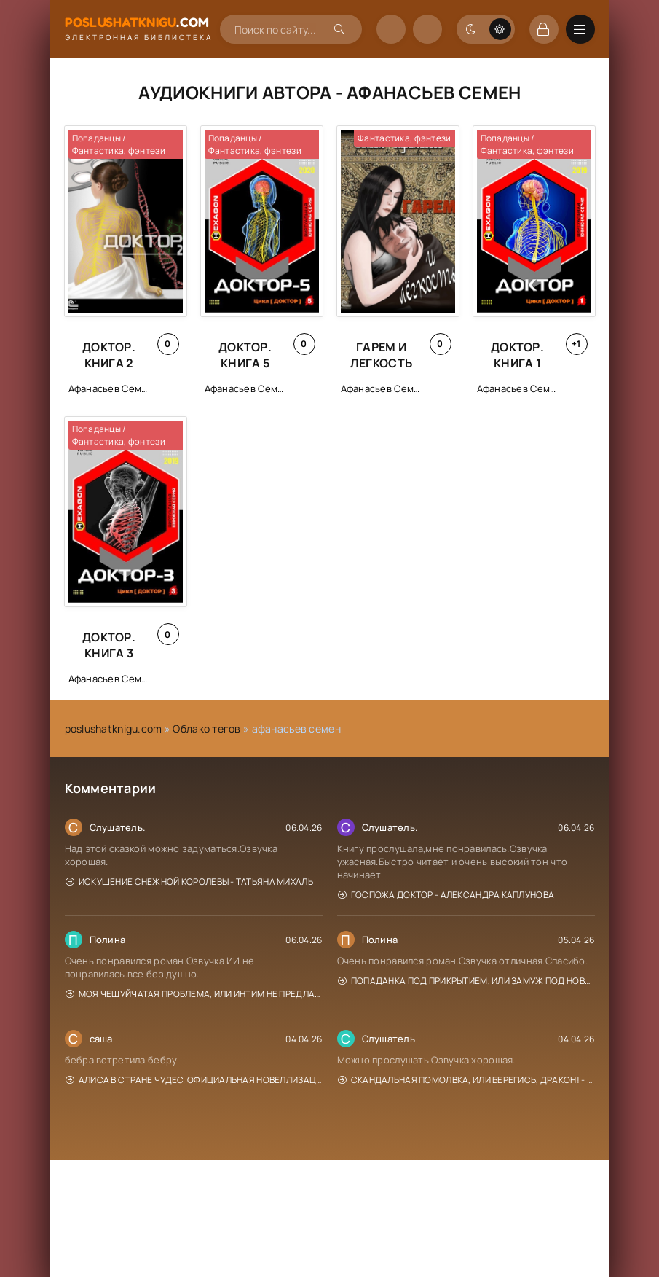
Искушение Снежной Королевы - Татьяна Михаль (189, 881)
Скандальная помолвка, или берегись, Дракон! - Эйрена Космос (466, 1080)
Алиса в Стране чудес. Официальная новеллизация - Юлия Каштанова (194, 1080)
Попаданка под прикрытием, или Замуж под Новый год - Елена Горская (466, 981)
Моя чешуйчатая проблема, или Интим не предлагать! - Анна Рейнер (194, 994)
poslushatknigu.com (113, 728)
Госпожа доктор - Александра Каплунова (446, 895)
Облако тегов (206, 728)
